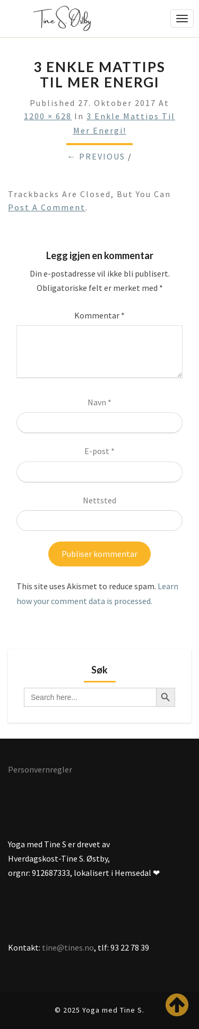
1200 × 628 (48, 116)
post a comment (46, 207)
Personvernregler (40, 769)
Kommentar (99, 315)
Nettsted (99, 500)
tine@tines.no (68, 947)
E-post (99, 451)
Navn (99, 402)
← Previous (96, 156)
